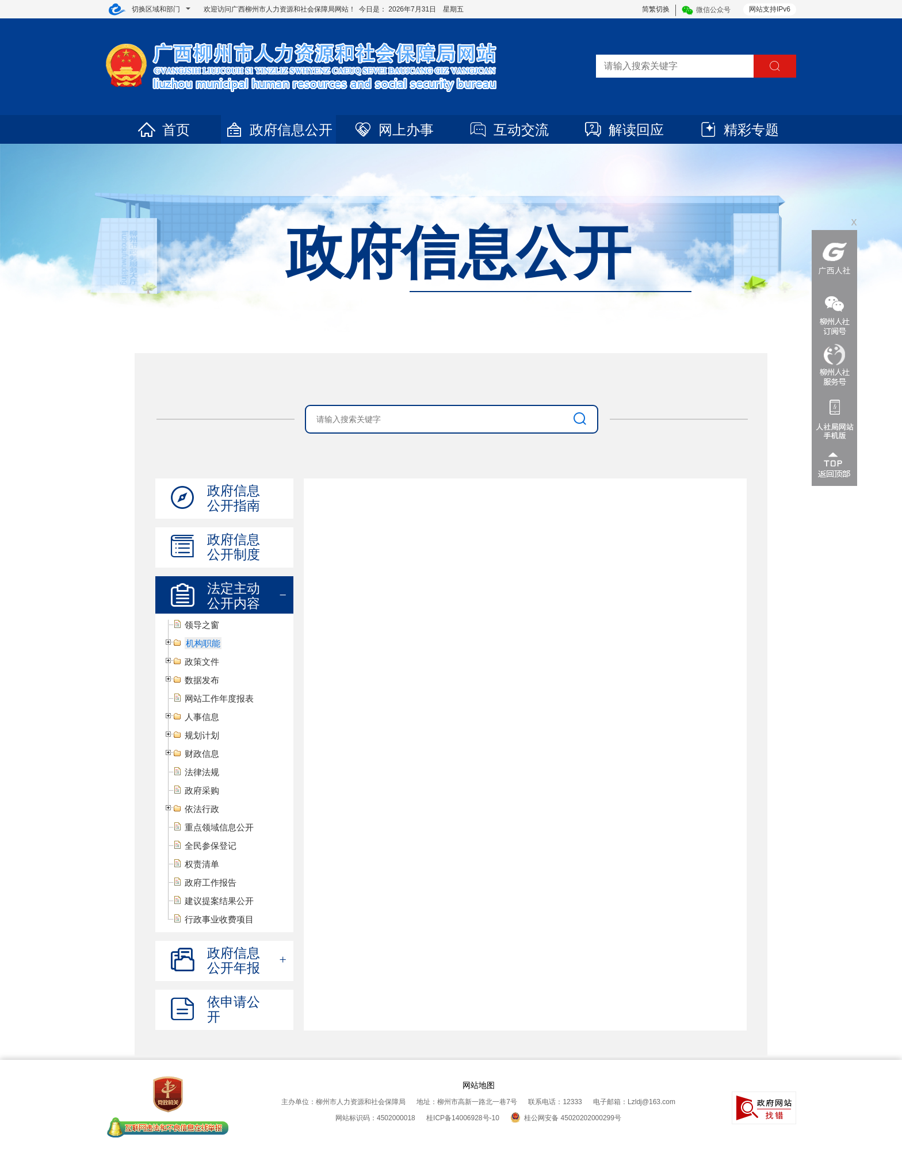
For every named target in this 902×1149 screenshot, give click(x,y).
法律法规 (202, 772)
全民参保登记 (210, 846)
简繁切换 (656, 9)
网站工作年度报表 (219, 698)
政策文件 (202, 662)
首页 (163, 129)
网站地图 (479, 1085)
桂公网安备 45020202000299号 (565, 1118)
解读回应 (623, 129)
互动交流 (508, 129)
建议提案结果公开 (219, 901)
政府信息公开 (278, 129)
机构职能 (203, 643)
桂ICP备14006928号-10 (462, 1118)
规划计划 (202, 735)
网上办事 (393, 129)
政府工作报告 (210, 882)
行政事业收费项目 (219, 919)
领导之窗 (202, 625)
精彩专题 (738, 129)
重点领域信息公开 (219, 827)
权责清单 (202, 864)
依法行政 (202, 809)
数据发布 (202, 680)
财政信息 (202, 754)
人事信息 (202, 717)
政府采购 (202, 790)
